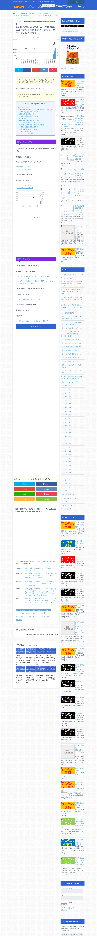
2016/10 (66, 411)
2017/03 (66, 428)
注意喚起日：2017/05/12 (31, 122)
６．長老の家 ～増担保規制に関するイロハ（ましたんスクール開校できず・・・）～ (71, 293)
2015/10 (66, 369)
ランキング (60, 6)
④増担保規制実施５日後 (70, 334)
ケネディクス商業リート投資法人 (35, 613)
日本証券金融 (21, 118)
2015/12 (66, 376)
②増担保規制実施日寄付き (71, 327)
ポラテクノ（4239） (24, 188)
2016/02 (66, 383)
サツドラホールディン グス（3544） (29, 299)
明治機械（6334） (23, 166)
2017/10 (66, 453)
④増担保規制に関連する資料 (71, 313)
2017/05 (66, 435)
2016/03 (66, 386)
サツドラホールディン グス (24, 616)
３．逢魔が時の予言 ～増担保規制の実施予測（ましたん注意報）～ (71, 274)
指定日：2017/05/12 (29, 116)
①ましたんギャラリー (70, 365)
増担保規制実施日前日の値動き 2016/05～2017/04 (41, 634)
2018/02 (66, 467)
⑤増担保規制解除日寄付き (70, 338)
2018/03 (66, 470)
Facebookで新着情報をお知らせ (71, 913)
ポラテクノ (46, 616)
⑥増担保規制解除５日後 (70, 341)
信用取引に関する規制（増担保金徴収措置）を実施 (36, 109)
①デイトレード (67, 481)
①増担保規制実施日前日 (70, 324)
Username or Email (66, 855)
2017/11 (66, 456)
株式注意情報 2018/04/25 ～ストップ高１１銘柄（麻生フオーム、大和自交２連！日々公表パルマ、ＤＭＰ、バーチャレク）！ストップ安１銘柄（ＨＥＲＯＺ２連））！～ (40, 602)
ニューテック (37, 616)
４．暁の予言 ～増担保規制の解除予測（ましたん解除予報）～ (71, 280)
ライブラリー (50, 6)
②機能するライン (68, 474)
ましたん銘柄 (31, 6)
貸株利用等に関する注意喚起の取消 (31, 125)
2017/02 (66, 425)
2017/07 (66, 442)
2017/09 (66, 449)
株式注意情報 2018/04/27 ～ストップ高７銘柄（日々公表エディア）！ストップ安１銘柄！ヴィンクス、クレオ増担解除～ (40, 583)
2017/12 (66, 460)
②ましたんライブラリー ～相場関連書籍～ (72, 303)
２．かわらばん (67, 268)
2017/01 (66, 421)
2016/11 (66, 414)
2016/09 (66, 407)
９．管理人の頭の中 (68, 477)
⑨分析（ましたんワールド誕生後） (72, 355)
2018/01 (66, 463)
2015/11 (66, 372)
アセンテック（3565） (25, 185)
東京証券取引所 (22, 107)
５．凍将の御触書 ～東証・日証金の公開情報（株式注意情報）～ (33, 610)
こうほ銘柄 (40, 6)
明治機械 (19, 619)
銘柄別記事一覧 (25, 933)
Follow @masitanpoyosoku (69, 29)
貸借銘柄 (28, 133)
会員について (64, 877)
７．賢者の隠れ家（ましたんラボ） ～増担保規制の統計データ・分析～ (72, 318)
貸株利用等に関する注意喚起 (29, 120)
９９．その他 (66, 488)
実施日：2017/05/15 (29, 112)
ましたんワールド (70, 931)
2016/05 (66, 393)
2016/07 (66, 400)
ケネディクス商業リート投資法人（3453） (31, 321)
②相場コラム (66, 484)
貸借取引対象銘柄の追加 (28, 129)
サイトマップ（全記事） (19, 931)
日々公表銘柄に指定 (26, 114)
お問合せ (76, 2)
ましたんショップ (79, 6)
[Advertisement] (36, 234)
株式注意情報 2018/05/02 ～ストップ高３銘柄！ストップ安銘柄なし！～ (40, 569)
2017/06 (66, 439)
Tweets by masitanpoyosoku (69, 31)
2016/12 (66, 418)
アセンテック (20, 613)
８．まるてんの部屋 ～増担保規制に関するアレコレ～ (71, 361)
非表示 (46, 103)
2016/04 (66, 390)
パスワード (64, 862)
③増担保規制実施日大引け (70, 331)
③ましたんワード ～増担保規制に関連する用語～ (72, 308)
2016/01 (66, 379)
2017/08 (66, 446)
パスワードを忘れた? (67, 875)
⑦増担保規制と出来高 (69, 345)
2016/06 (66, 397)
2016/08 (66, 404)
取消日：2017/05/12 (29, 127)
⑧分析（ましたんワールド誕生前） (72, 349)
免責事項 (31, 931)
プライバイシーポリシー (44, 931)
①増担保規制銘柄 (68, 298)
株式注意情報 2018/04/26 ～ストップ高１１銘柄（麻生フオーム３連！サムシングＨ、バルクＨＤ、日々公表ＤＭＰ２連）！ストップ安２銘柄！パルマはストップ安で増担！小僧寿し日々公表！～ (40, 592)
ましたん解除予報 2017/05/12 (25, 630)
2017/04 (66, 432)
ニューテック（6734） (25, 169)
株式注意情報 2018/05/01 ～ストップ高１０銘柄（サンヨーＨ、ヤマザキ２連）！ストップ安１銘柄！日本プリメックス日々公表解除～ (40, 576)
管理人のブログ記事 (66, 68)
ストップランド (70, 6)
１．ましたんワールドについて (71, 265)
